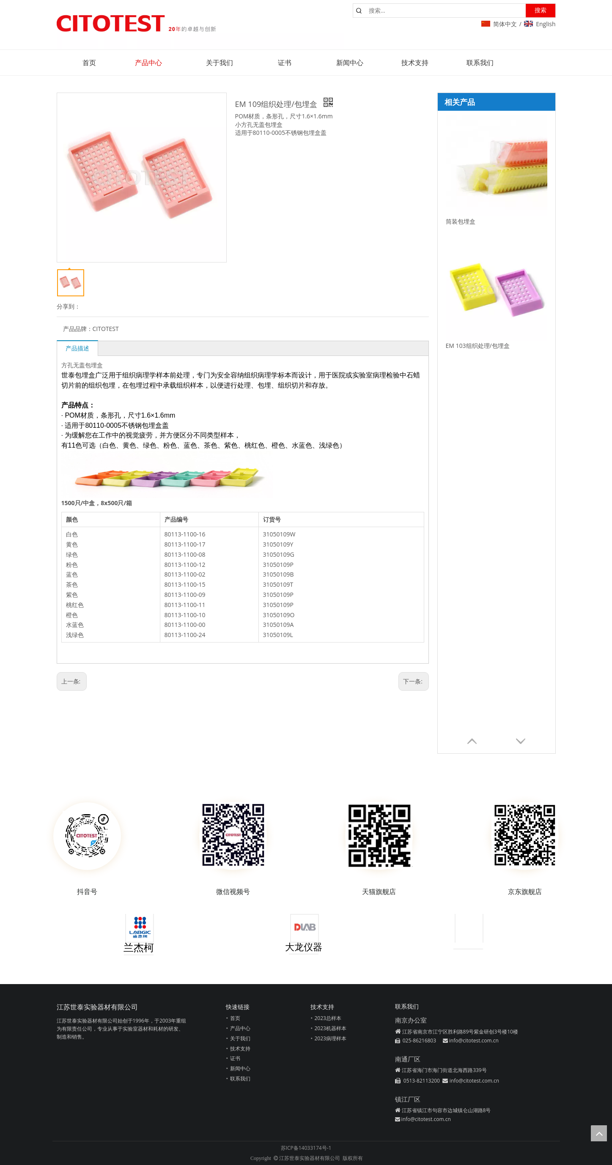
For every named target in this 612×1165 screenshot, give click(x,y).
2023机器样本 (330, 1028)
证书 (235, 1058)
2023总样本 (328, 1018)
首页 (235, 1018)
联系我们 (240, 1078)
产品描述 (77, 348)
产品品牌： (78, 329)
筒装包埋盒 (460, 221)
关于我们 (240, 1038)
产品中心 (240, 1028)
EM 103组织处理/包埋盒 (478, 346)
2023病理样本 (330, 1038)
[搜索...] (445, 10)
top (599, 1133)
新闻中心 (240, 1068)
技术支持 (240, 1048)
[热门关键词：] (540, 10)
